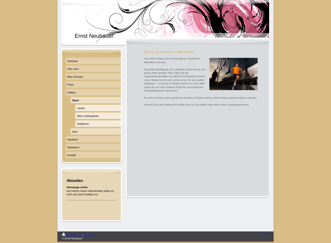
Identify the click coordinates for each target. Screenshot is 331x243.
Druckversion (72, 235)
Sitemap (88, 235)
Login (266, 234)
